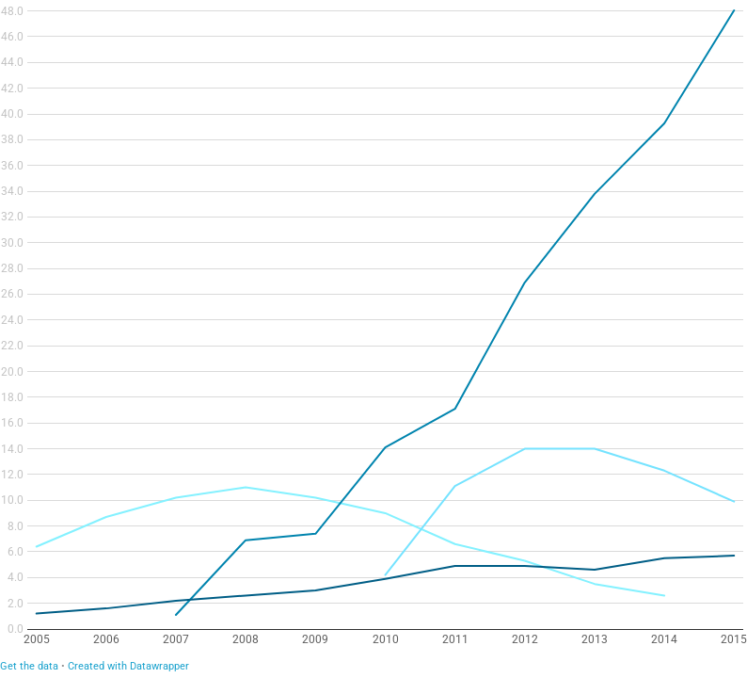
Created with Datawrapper (128, 666)
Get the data (29, 666)
